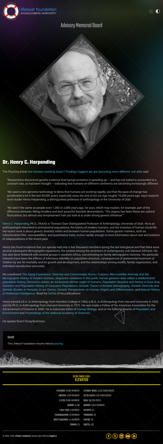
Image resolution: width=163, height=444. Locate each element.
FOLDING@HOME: (62, 415)
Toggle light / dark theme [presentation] (158, 11)
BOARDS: (87, 405)
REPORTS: (88, 410)
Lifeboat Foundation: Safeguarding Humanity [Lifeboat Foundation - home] (74, 11)
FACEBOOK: (60, 391)
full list (52, 293)
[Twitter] (115, 436)
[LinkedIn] (121, 436)
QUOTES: (87, 425)
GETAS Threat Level (81, 379)
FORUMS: (73, 425)
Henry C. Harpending (16, 223)
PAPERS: (87, 420)
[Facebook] (108, 436)
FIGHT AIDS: (65, 410)
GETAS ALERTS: (90, 396)
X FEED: (62, 401)
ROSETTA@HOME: (61, 420)
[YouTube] (127, 436)
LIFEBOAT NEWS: (90, 391)
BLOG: (86, 401)
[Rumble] (134, 436)
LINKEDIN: (62, 396)
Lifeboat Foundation (23, 436)
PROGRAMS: (88, 415)
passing (58, 343)
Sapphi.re (53, 436)
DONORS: (70, 405)
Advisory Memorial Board (81, 25)
